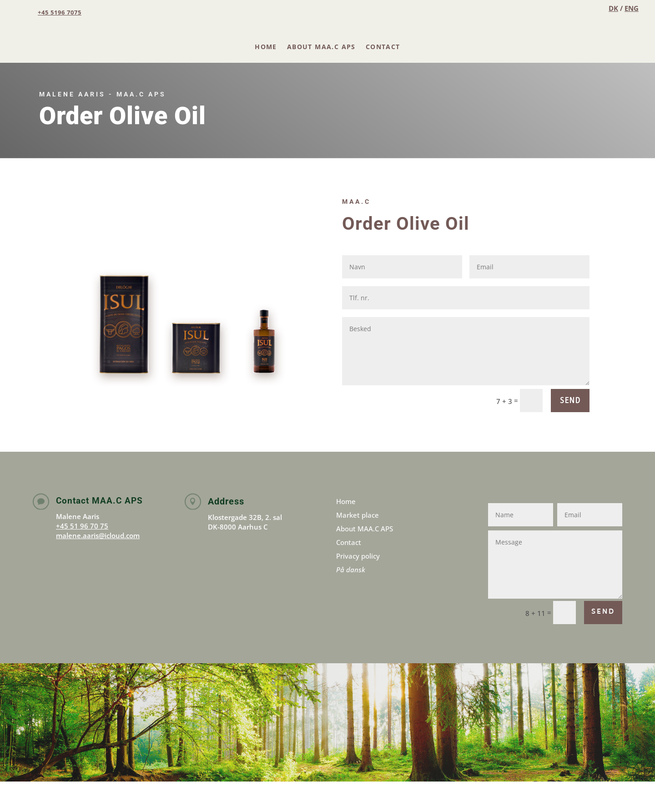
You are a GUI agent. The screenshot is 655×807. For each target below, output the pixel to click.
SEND (570, 400)
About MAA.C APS (321, 46)
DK (613, 8)
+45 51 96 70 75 (82, 525)
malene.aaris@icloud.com (98, 535)
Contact (383, 46)
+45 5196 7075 (59, 12)
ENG (632, 8)
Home (266, 46)
